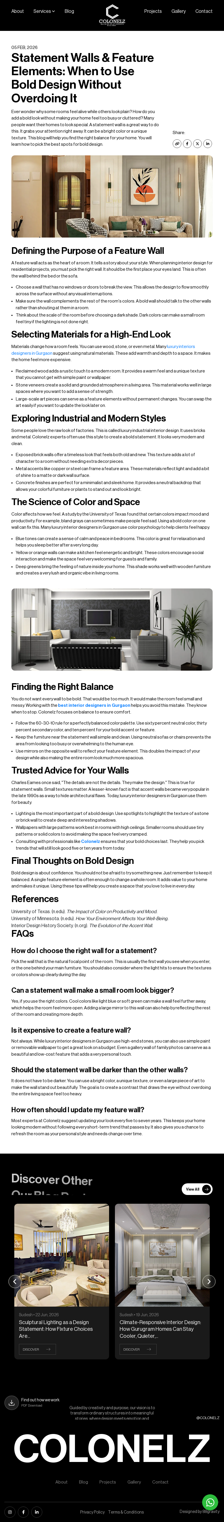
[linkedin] (36, 1512)
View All (198, 1189)
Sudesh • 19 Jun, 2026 (139, 1315)
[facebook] (23, 1512)
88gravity (211, 1512)
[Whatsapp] (210, 1502)
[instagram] (9, 1512)
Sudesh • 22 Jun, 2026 (39, 1315)
